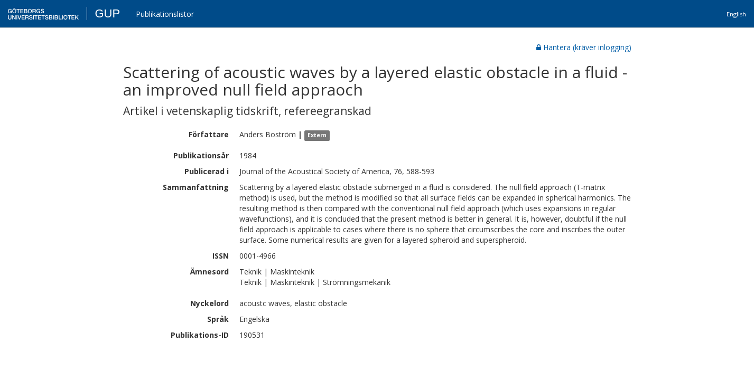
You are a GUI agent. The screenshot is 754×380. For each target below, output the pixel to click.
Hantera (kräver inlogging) (583, 47)
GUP (107, 13)
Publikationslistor (165, 14)
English (736, 14)
